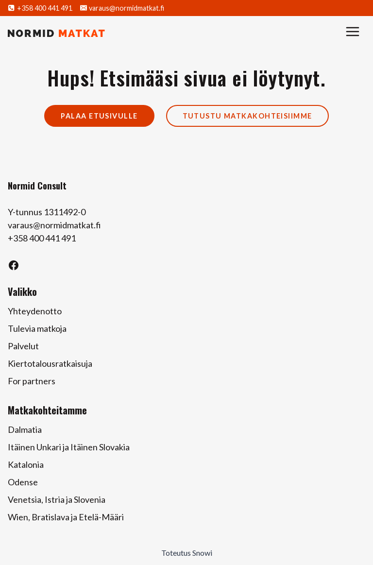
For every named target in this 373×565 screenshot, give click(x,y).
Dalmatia (25, 429)
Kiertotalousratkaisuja (50, 363)
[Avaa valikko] (352, 33)
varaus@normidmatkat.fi (54, 225)
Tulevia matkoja (37, 328)
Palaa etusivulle (99, 116)
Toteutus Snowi (186, 552)
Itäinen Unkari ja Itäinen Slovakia (69, 447)
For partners (31, 381)
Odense (23, 482)
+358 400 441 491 (42, 238)
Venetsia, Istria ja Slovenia (56, 499)
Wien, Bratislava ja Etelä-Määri (66, 517)
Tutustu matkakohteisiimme (247, 116)
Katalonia (26, 464)
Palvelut (23, 346)
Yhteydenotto (35, 311)
